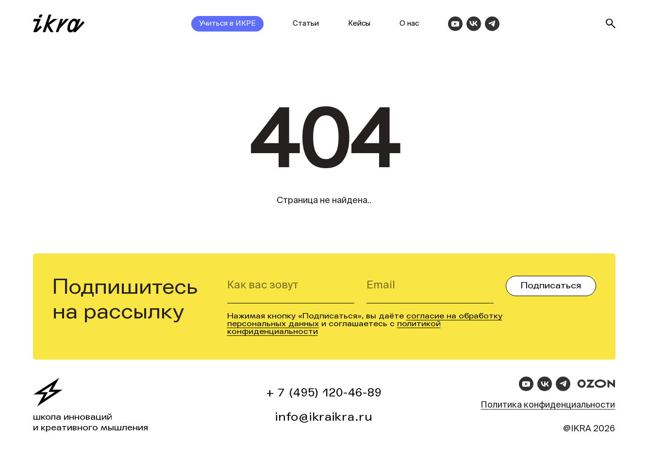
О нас (409, 23)
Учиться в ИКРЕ (227, 23)
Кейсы (359, 23)
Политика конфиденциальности (548, 405)
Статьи (306, 23)
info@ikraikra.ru (324, 417)
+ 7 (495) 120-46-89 (324, 393)
